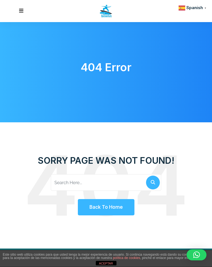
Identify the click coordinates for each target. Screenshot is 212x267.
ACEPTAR (106, 263)
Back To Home (106, 207)
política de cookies (126, 258)
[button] (196, 254)
